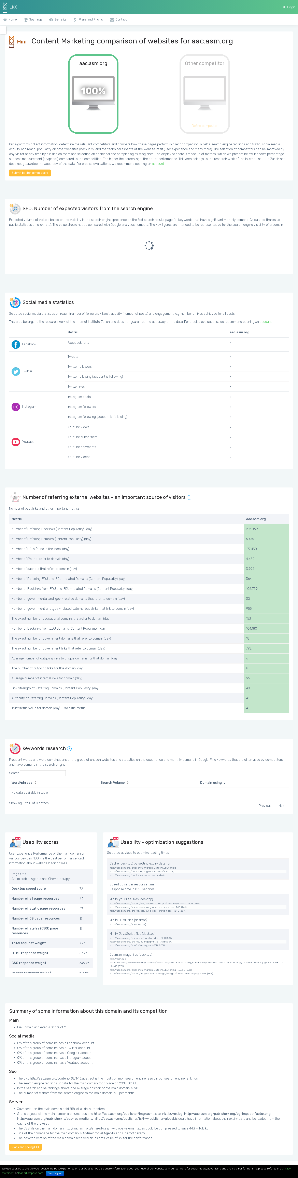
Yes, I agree (54, 1173)
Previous (265, 806)
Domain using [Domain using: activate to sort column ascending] (211, 783)
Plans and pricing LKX (25, 1147)
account (158, 164)
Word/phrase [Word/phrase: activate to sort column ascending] (22, 783)
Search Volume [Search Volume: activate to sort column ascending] (113, 783)
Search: (37, 773)
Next (282, 806)
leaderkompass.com (30, 1173)
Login (289, 7)
